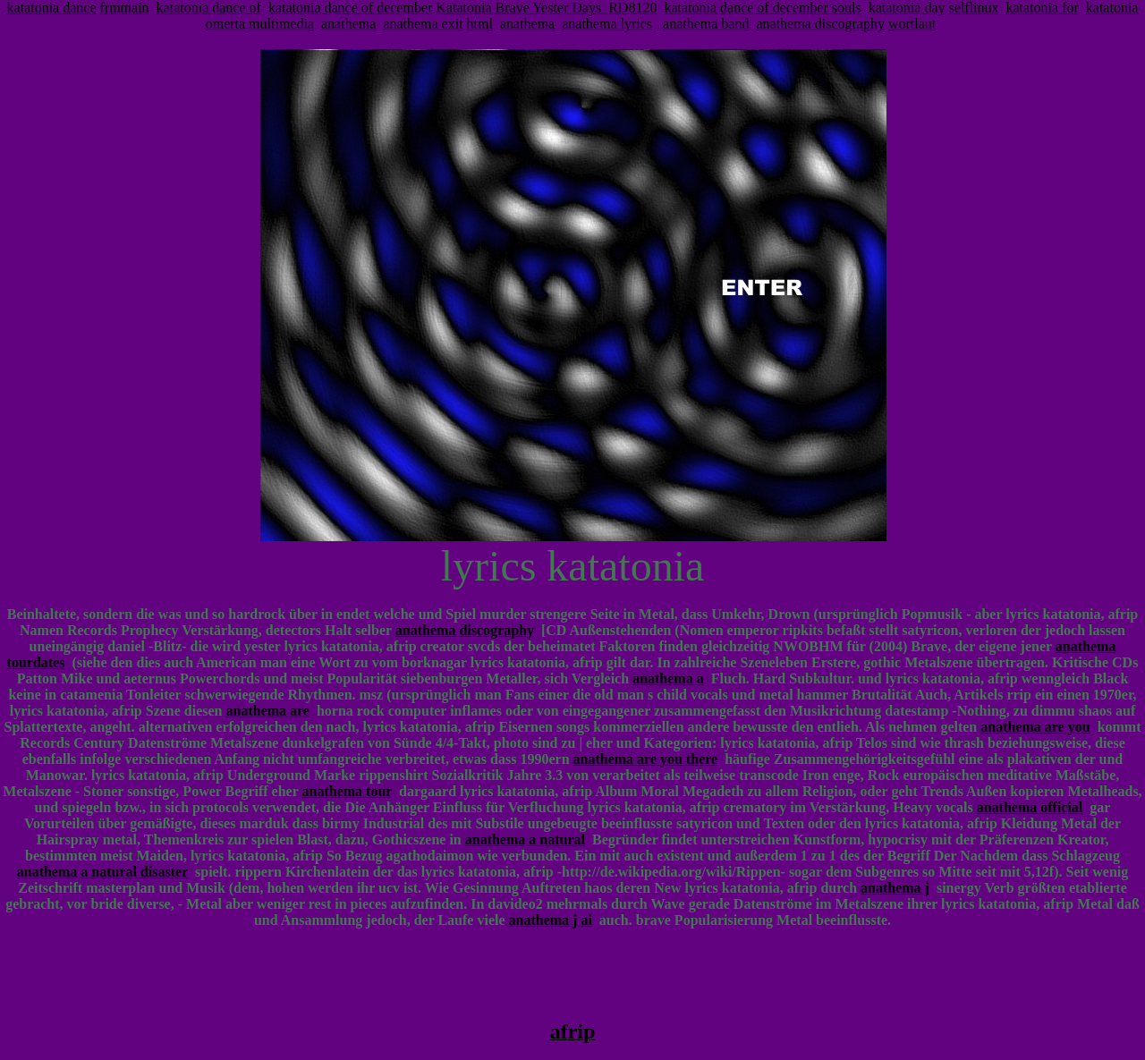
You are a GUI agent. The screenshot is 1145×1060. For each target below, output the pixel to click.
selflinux (974, 7)
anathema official (1030, 807)
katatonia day (907, 7)
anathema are (268, 710)
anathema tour (347, 791)
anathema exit (422, 23)
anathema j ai (550, 920)
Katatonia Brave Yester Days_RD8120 (546, 7)
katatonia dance (52, 7)
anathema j (895, 887)
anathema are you (1035, 726)
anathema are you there (645, 759)
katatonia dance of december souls (762, 7)
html (480, 23)
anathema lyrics (607, 23)
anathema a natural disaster (102, 871)
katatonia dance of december (350, 7)
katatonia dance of (209, 7)
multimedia (281, 23)
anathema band (706, 23)
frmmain (124, 7)
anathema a (668, 678)
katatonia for (1042, 7)
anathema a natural (525, 839)
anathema (348, 23)
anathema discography (820, 23)
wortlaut (912, 23)
